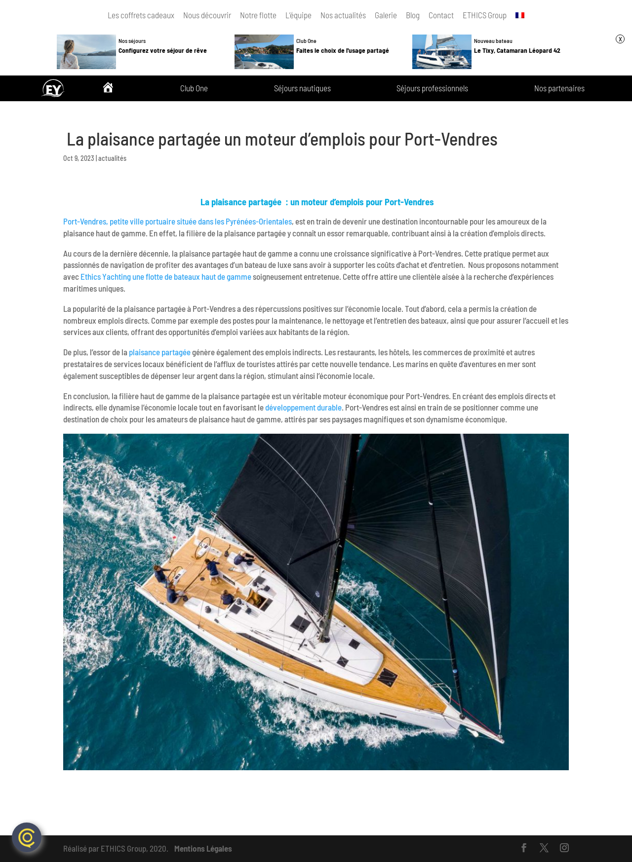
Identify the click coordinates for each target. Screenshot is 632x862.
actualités (112, 158)
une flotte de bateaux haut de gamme (191, 276)
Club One (194, 88)
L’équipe (298, 15)
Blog (413, 15)
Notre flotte (258, 15)
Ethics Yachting (105, 276)
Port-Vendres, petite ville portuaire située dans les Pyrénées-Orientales (177, 221)
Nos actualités (343, 15)
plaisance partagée (160, 352)
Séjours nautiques (302, 88)
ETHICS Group (485, 15)
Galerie (386, 15)
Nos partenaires (559, 88)
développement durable (303, 407)
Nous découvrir (207, 15)
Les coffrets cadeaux (141, 15)
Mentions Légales (203, 848)
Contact (441, 15)
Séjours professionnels (432, 88)
